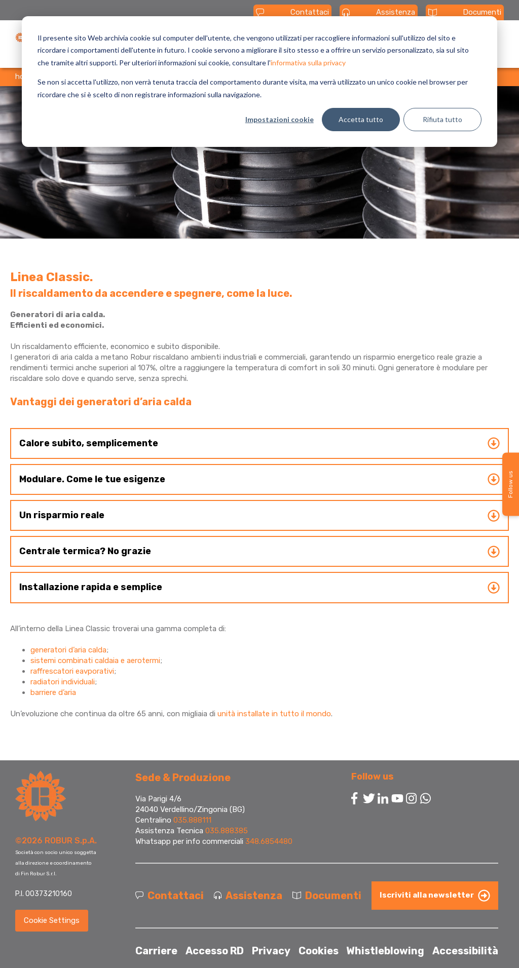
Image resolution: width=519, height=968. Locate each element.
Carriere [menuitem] (156, 951)
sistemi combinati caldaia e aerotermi (95, 660)
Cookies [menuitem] (319, 951)
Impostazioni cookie (279, 119)
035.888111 (192, 820)
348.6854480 (268, 841)
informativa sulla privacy (308, 62)
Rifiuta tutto (442, 119)
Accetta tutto (361, 119)
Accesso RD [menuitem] (215, 951)
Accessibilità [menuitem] (465, 951)
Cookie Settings (52, 920)
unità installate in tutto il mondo (274, 713)
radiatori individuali (62, 681)
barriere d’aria (53, 692)
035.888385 (226, 830)
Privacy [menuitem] (271, 951)
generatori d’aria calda (68, 649)
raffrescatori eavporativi (72, 671)
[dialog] (259, 81)
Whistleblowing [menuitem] (385, 951)
